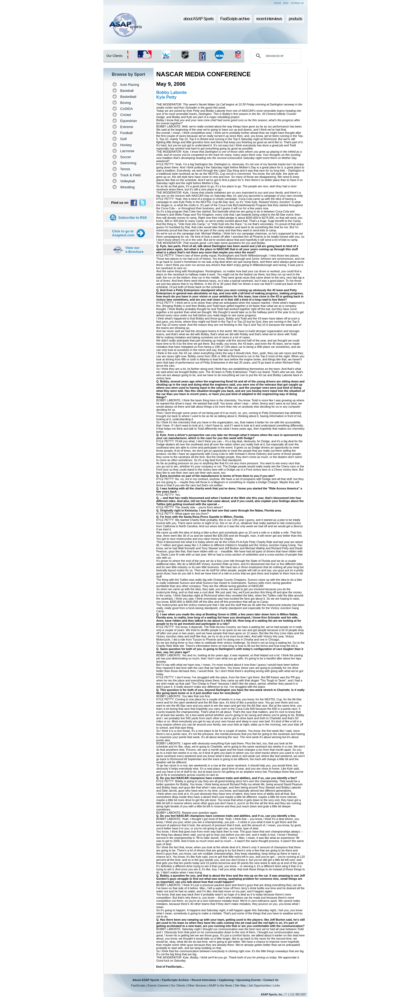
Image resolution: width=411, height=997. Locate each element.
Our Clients (178, 985)
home (277, 2)
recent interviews (269, 19)
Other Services (197, 985)
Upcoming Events (248, 980)
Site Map (240, 985)
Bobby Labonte (171, 92)
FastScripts (138, 985)
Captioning (226, 980)
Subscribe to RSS (132, 218)
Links (276, 985)
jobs (286, 2)
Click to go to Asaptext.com (123, 233)
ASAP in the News (220, 985)
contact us (297, 2)
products (295, 19)
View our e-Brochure (134, 250)
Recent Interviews (204, 980)
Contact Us (271, 980)
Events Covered (158, 985)
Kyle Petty (166, 97)
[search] (275, 56)
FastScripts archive (235, 19)
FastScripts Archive (175, 980)
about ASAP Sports (198, 19)
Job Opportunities (259, 985)
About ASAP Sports (145, 980)
